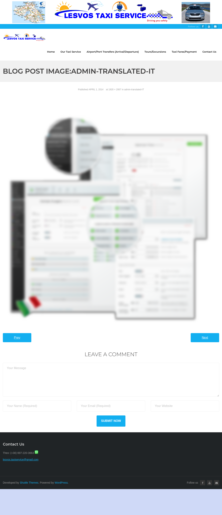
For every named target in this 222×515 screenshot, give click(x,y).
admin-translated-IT (134, 89)
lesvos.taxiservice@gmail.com (21, 459)
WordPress (61, 482)
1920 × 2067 (115, 89)
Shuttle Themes (29, 482)
